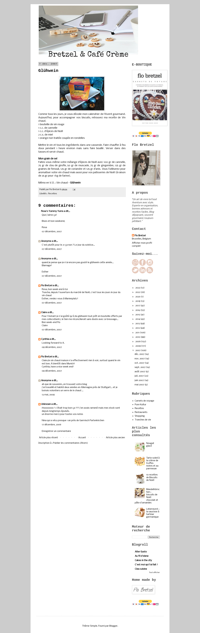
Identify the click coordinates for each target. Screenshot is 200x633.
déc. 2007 (140, 354)
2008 (138, 346)
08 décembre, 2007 (52, 347)
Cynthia (45, 339)
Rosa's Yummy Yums (52, 211)
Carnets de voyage (144, 401)
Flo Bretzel (46, 285)
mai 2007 (140, 384)
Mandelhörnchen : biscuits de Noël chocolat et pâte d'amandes (147, 496)
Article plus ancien (115, 437)
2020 (138, 296)
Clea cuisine (141, 569)
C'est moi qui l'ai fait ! (146, 564)
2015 (138, 314)
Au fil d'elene (141, 556)
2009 (138, 341)
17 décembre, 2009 (51, 424)
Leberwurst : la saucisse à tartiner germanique (152, 513)
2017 (138, 305)
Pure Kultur (140, 404)
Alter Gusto (141, 551)
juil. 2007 (139, 376)
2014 (138, 319)
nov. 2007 (140, 358)
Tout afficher (154, 572)
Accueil (82, 437)
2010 (138, 337)
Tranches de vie (143, 419)
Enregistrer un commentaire (56, 431)
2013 (137, 323)
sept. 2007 (140, 367)
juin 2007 (139, 380)
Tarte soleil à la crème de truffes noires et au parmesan (153, 463)
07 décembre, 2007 (52, 231)
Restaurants (141, 412)
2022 (138, 292)
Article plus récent (48, 437)
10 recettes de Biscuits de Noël (152, 477)
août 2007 (140, 371)
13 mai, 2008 (48, 394)
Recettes (52, 194)
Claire (44, 312)
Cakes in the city (143, 560)
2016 (138, 310)
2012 (137, 328)
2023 (138, 287)
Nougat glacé (150, 444)
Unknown (46, 404)
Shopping (140, 416)
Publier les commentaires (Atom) (70, 443)
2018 (138, 301)
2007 (138, 350)
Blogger (113, 626)
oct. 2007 (140, 363)
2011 (137, 332)
